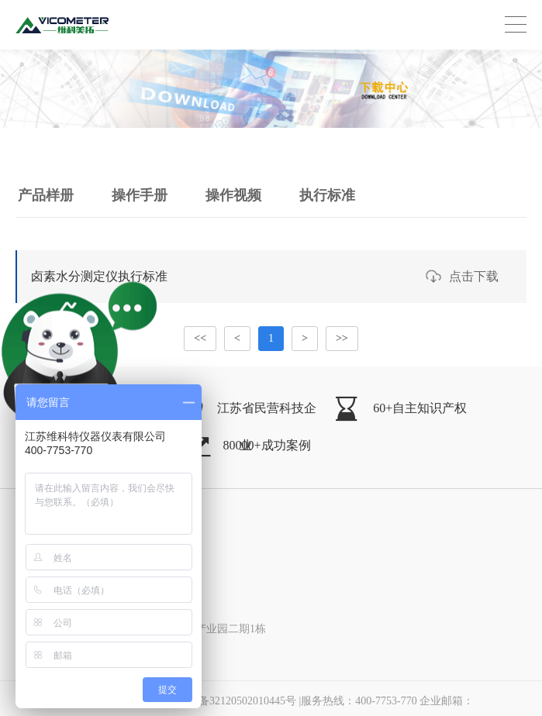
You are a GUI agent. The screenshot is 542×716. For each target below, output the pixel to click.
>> (342, 338)
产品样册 (46, 195)
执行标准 (327, 195)
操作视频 (233, 195)
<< (200, 338)
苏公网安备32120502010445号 (214, 701)
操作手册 (139, 195)
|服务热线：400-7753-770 (387, 701)
